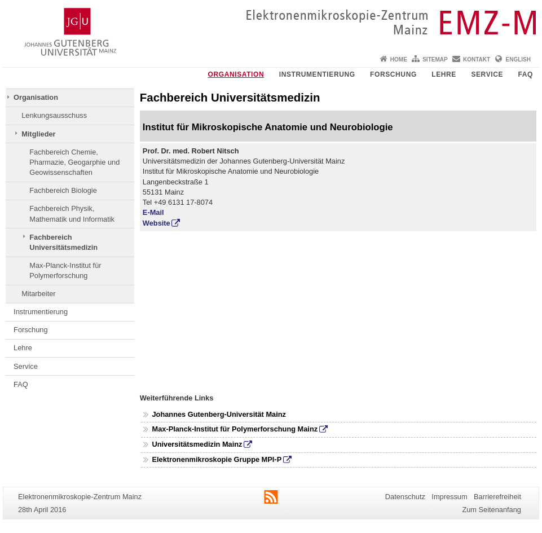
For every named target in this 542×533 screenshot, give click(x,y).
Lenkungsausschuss (54, 115)
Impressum (449, 496)
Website (156, 223)
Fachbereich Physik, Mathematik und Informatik (71, 213)
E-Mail (153, 212)
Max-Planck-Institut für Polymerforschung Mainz (235, 429)
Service (487, 74)
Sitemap (434, 59)
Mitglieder (38, 134)
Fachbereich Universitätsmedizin (63, 242)
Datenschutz (405, 496)
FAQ (525, 74)
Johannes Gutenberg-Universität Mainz (219, 414)
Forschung (393, 74)
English (518, 59)
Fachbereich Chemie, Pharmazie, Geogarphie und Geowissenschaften (74, 162)
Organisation (236, 74)
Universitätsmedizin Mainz (197, 444)
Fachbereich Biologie (63, 190)
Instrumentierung (317, 74)
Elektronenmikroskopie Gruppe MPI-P (216, 459)
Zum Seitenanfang (491, 509)
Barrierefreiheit (497, 496)
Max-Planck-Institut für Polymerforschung (65, 270)
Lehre (443, 74)
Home (398, 59)
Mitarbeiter (38, 293)
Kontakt (476, 59)
